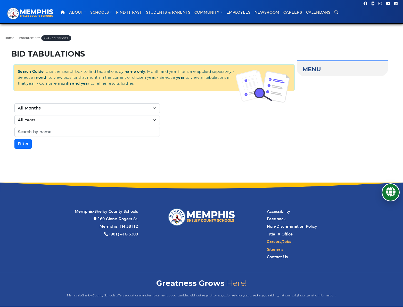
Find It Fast (130, 13)
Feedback (276, 220)
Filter (23, 144)
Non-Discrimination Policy (292, 227)
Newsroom (268, 13)
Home (9, 38)
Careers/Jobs (279, 242)
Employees (240, 13)
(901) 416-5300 (123, 235)
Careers (294, 13)
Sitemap (275, 250)
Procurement (29, 38)
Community (208, 13)
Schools (101, 13)
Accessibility (278, 212)
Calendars (320, 13)
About (78, 13)
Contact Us (277, 257)
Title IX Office (280, 235)
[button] (338, 13)
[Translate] (390, 192)
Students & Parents (169, 13)
